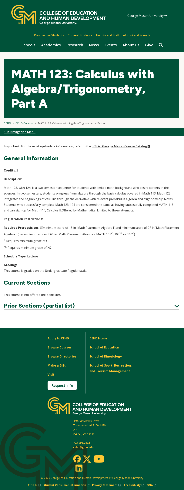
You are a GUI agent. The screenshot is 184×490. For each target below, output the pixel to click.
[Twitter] (87, 459)
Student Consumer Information (66, 485)
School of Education (104, 347)
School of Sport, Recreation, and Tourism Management (110, 368)
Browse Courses (60, 347)
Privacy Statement (106, 485)
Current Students (80, 35)
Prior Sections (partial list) (91, 305)
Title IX (34, 485)
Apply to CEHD (58, 338)
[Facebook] (77, 459)
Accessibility (134, 485)
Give (149, 44)
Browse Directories (62, 356)
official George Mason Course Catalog (121, 146)
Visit (51, 374)
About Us (130, 44)
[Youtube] (98, 459)
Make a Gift (57, 365)
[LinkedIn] (78, 468)
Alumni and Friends (136, 35)
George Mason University (147, 16)
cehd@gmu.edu (83, 447)
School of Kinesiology (105, 356)
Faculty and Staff (107, 35)
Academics (51, 44)
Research (74, 44)
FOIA (151, 485)
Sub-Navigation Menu (19, 132)
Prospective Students (49, 35)
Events (111, 44)
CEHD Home (98, 338)
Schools (28, 44)
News (94, 44)
